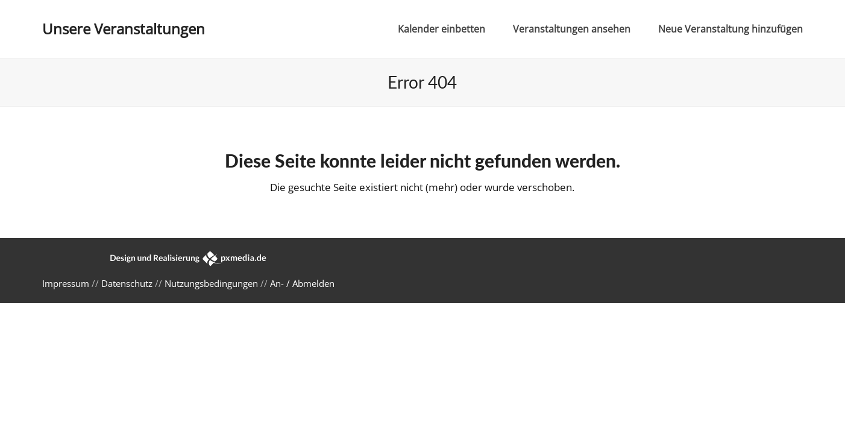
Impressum (65, 283)
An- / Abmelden (302, 283)
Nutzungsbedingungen (211, 283)
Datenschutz (126, 283)
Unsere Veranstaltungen (123, 29)
